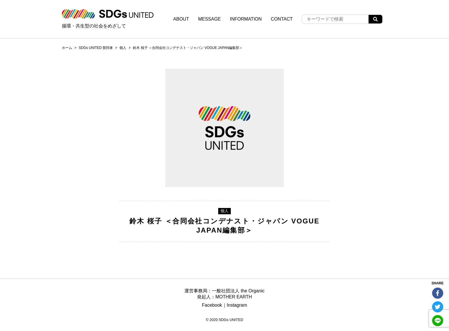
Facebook (212, 305)
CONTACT (282, 19)
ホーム (67, 48)
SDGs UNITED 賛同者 (96, 48)
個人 (122, 48)
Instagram (237, 305)
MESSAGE (209, 19)
